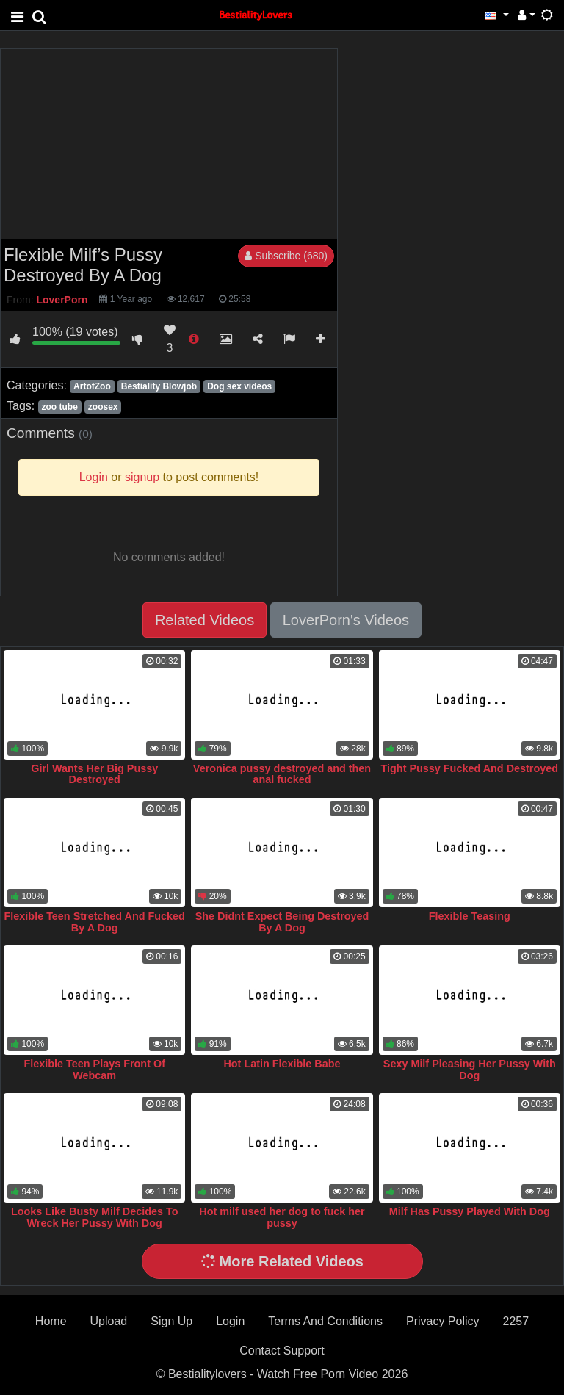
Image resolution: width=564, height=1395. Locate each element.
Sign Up (171, 1321)
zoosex (103, 407)
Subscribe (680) (286, 256)
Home (51, 1321)
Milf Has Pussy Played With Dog (469, 1211)
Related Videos (204, 620)
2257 (516, 1321)
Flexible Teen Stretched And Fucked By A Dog (94, 922)
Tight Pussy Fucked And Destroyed (470, 768)
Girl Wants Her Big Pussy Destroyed (94, 774)
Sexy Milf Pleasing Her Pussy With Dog (469, 1069)
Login (230, 1321)
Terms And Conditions (325, 1321)
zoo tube (59, 407)
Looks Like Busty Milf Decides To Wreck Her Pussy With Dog (94, 1217)
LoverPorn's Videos (346, 620)
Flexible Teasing (469, 916)
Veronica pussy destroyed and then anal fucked (282, 774)
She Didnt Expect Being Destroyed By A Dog (282, 922)
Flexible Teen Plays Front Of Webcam (94, 1069)
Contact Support (282, 1350)
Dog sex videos (239, 386)
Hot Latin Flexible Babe (281, 1064)
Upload (109, 1321)
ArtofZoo (92, 386)
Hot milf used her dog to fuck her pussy (281, 1217)
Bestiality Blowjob (159, 386)
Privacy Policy (443, 1321)
